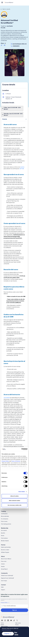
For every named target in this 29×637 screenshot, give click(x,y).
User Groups (4, 580)
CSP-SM (21, 168)
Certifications (4, 513)
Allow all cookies (14, 496)
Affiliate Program (5, 552)
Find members (4, 538)
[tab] (14, 119)
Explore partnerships (6, 547)
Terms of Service (15, 461)
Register (8, 633)
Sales (2, 587)
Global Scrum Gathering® (7, 575)
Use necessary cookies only (14, 505)
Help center (18, 623)
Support (3, 589)
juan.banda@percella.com (20, 43)
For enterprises (4, 518)
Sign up (14, 610)
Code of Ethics (4, 626)
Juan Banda (7, 397)
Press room (3, 561)
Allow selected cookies (14, 500)
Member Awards (5, 540)
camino (22, 167)
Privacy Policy (5, 461)
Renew (2, 535)
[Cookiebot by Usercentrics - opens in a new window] (21, 449)
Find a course (4, 521)
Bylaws (2, 624)
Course (4, 119)
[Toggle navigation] (2, 2)
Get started (4, 530)
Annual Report (4, 569)
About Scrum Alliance (6, 558)
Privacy (17, 624)
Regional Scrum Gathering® (7, 578)
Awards (3, 566)
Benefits (3, 533)
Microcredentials (5, 516)
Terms (2, 623)
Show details (21, 491)
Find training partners (6, 524)
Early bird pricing (6, 630)
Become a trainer (5, 549)
